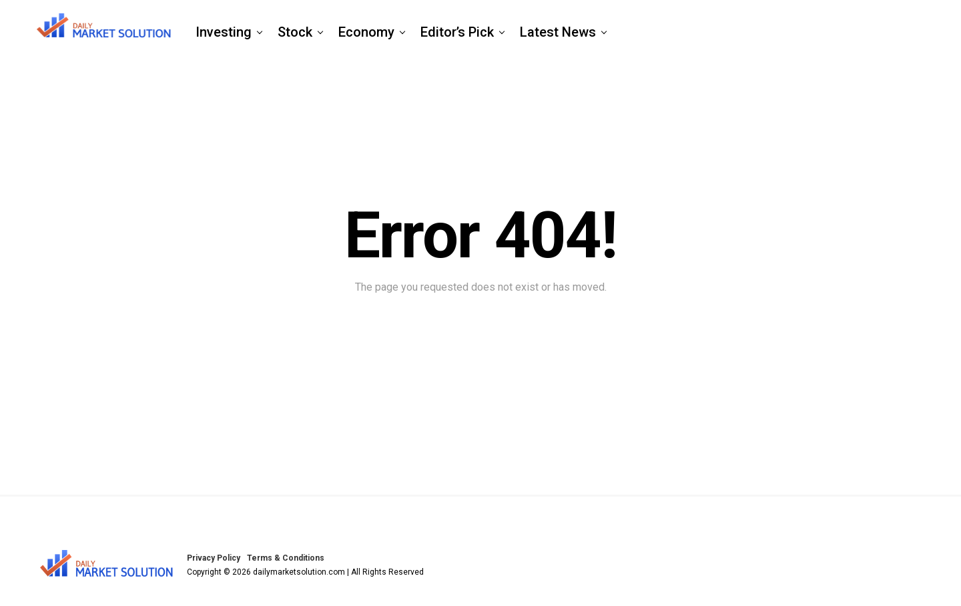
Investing (224, 32)
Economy (366, 32)
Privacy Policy (213, 558)
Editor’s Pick (457, 32)
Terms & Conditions (285, 558)
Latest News (558, 32)
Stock (295, 32)
